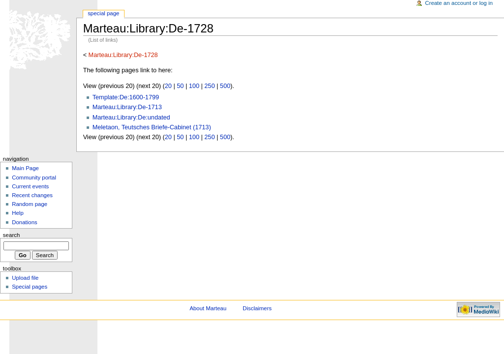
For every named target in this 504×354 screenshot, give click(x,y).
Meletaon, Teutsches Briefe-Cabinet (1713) (152, 127)
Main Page (25, 168)
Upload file (25, 278)
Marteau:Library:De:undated (131, 117)
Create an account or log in (459, 3)
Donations (24, 222)
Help (18, 213)
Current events (30, 186)
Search (11, 235)
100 (194, 86)
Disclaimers (257, 308)
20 (168, 86)
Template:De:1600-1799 (126, 97)
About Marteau (207, 308)
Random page (29, 204)
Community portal (34, 177)
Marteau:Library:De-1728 (123, 55)
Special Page (103, 13)
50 (180, 86)
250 (209, 86)
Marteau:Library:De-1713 (127, 107)
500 (225, 86)
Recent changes (32, 195)
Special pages (29, 287)
